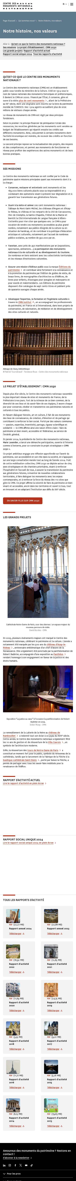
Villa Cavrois (54, 742)
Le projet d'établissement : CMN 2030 (36, 47)
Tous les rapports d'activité (47, 54)
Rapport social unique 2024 (17, 54)
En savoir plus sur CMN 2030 (23, 500)
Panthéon (58, 654)
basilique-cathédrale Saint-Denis (20, 760)
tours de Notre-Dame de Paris (42, 750)
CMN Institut (24, 302)
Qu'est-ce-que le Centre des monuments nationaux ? (38, 44)
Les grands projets (12, 50)
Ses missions (9, 47)
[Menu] (71, 4)
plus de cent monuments (31, 100)
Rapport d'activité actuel (37, 50)
